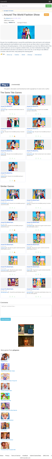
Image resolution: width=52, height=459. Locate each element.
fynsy (2, 131)
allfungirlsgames (5, 292)
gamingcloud (4, 109)
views (8, 20)
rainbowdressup (5, 270)
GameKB (3, 1)
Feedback (25, 455)
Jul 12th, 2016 (17, 18)
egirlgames (4, 176)
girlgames (8, 18)
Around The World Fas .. (7, 106)
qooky (29, 203)
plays (12, 20)
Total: (24, 22)
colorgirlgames (30, 131)
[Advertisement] (15, 69)
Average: (19, 22)
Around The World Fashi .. (7, 200)
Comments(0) (15, 84)
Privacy (7, 455)
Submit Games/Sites (35, 455)
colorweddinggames (32, 109)
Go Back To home (8, 10)
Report (46, 14)
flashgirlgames (30, 154)
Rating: (6, 22)
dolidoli (29, 247)
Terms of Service (15, 455)
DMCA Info (46, 455)
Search (48, 6)
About (1, 455)
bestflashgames (5, 203)
